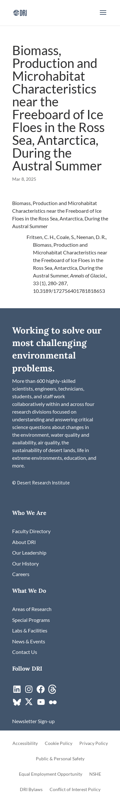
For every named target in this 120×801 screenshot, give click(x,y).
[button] (103, 17)
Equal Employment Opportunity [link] (50, 774)
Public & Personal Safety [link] (60, 758)
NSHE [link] (95, 774)
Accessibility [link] (25, 743)
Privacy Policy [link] (93, 743)
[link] (20, 12)
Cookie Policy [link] (58, 743)
